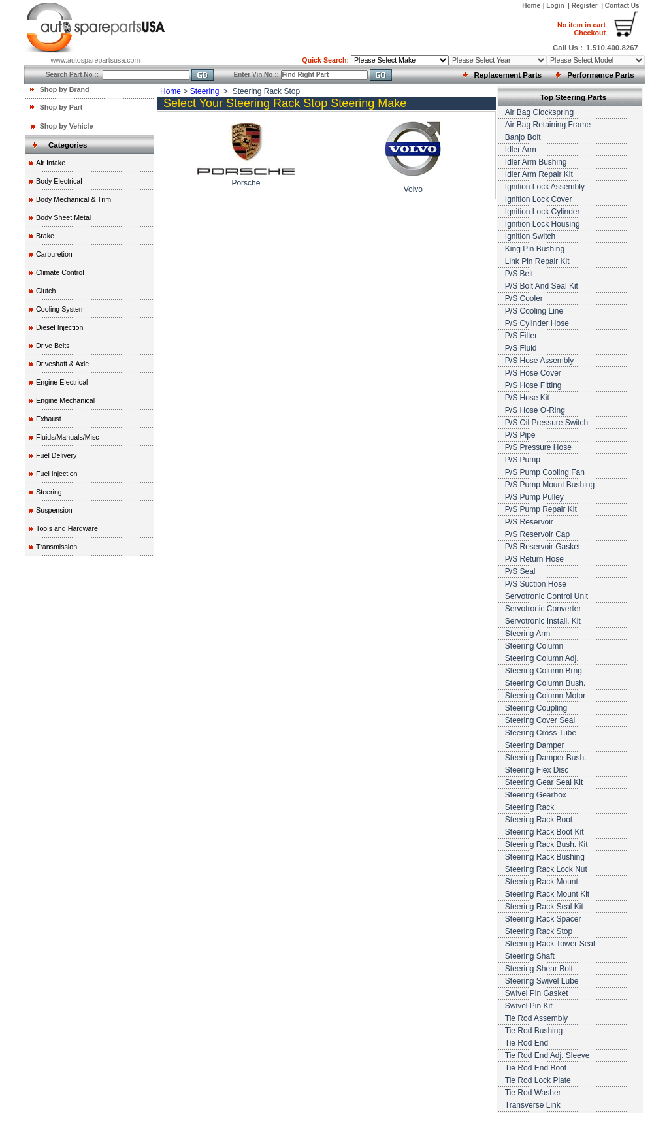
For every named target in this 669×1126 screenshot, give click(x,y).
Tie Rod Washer (533, 1092)
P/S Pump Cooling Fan (545, 472)
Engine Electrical (62, 382)
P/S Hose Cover (533, 373)
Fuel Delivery (56, 455)
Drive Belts (53, 345)
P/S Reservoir (529, 521)
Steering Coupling (536, 708)
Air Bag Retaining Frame (548, 124)
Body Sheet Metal (63, 217)
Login (556, 5)
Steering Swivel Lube (542, 981)
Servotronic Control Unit (546, 596)
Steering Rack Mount (541, 881)
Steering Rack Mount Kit (547, 894)
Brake (45, 236)
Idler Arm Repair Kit (539, 174)
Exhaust (48, 419)
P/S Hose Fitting (533, 385)
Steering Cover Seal (540, 720)
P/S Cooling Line (534, 310)
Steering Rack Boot (538, 819)
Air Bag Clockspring (539, 112)
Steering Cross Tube (540, 732)
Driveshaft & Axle (62, 364)
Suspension (54, 510)
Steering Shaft (530, 956)
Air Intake (50, 163)
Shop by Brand (65, 89)
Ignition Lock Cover (538, 199)
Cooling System (60, 309)
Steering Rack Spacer (543, 919)
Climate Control (60, 272)
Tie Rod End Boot (535, 1067)
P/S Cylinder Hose (537, 323)
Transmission (56, 547)
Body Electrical (59, 181)
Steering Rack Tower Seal (550, 943)
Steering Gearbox (535, 794)
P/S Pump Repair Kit (541, 509)
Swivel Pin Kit (529, 1005)
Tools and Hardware (67, 528)
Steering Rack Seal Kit (544, 906)
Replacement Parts (508, 75)
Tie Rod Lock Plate (538, 1080)
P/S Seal (520, 571)
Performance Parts (600, 75)
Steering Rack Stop (538, 931)
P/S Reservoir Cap (537, 534)
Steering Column (534, 646)
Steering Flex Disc (536, 770)
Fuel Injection (56, 473)
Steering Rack (529, 807)
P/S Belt (519, 273)
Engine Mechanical (65, 400)
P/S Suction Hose (535, 583)
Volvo (413, 189)
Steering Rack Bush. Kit (546, 844)
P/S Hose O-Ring (535, 410)
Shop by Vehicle (66, 126)
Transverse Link (533, 1105)
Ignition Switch (530, 236)
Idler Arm (520, 149)
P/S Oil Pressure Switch (546, 422)
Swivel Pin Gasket (536, 993)
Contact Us (622, 5)
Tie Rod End (526, 1043)
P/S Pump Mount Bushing (550, 484)
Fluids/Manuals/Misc (67, 437)
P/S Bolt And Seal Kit (541, 286)
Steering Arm (527, 633)
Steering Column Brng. (544, 670)
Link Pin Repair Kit (537, 261)
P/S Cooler (524, 298)
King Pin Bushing (534, 248)
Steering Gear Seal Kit (544, 782)
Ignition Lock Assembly (545, 186)
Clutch (46, 291)
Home (531, 5)
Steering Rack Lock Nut (546, 869)
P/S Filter (521, 335)
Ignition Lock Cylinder (542, 211)
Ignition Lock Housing (542, 224)
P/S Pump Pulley (534, 497)
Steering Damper (534, 745)
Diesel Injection (59, 327)
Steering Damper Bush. (546, 757)
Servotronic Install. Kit (543, 621)
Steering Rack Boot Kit (544, 832)
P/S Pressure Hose (538, 447)
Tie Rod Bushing (534, 1030)
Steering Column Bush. (545, 683)
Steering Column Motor (545, 695)
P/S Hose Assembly (539, 360)
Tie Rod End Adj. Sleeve (547, 1055)
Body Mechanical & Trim (73, 199)
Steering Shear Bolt (539, 968)
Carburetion (54, 254)
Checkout (581, 29)
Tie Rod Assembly (536, 1018)
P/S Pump (522, 459)
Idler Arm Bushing (536, 162)
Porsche (245, 182)
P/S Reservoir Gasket (542, 546)
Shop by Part (61, 107)
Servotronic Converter (543, 608)
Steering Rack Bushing (545, 856)
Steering (49, 492)
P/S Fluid (521, 348)
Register (585, 5)
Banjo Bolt (523, 137)
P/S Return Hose (534, 559)
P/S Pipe (520, 435)
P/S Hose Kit (527, 397)
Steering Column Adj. (542, 658)
